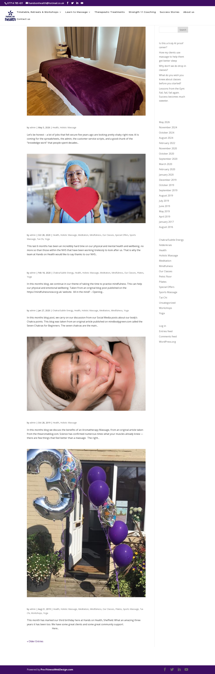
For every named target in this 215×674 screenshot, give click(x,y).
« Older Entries (35, 641)
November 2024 (168, 127)
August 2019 (166, 195)
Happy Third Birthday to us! (51, 603)
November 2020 (168, 148)
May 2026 (164, 122)
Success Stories (169, 12)
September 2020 (168, 158)
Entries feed (165, 331)
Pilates (140, 272)
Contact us (23, 19)
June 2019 (164, 206)
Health (55, 127)
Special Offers (121, 235)
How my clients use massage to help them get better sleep (171, 56)
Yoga (47, 239)
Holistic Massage (68, 127)
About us (188, 12)
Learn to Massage (76, 12)
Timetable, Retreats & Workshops (38, 12)
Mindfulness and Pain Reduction (56, 267)
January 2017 (166, 221)
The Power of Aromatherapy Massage (60, 417)
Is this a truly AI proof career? (53, 122)
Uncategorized (167, 302)
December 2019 (167, 180)
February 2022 (167, 143)
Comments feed (168, 336)
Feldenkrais (165, 245)
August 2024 (166, 137)
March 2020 (165, 164)
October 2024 (166, 132)
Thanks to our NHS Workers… (53, 229)
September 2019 (168, 190)
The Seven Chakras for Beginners (56, 305)
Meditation (83, 235)
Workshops (36, 613)
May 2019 (164, 211)
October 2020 (166, 153)
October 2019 (166, 185)
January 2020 (166, 174)
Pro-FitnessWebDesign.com (57, 669)
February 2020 (167, 169)
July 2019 (164, 200)
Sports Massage (131, 609)
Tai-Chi (40, 239)
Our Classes (108, 235)
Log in (162, 326)
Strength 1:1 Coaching (142, 12)
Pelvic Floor (165, 276)
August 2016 (166, 227)
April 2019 (164, 216)
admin (33, 127)
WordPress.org (167, 341)
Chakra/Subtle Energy (63, 272)
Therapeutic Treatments (110, 12)
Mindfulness (95, 235)
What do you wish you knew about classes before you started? (171, 79)
